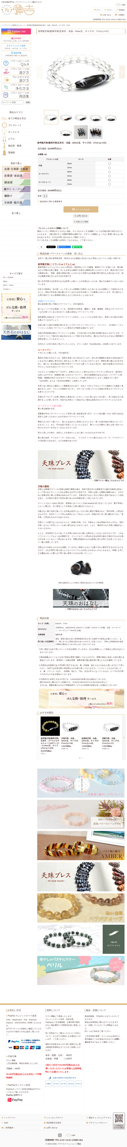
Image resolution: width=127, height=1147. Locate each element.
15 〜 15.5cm (8, 277)
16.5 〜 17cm (8, 285)
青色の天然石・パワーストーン (16, 238)
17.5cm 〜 (7, 289)
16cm (5, 281)
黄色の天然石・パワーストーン (16, 222)
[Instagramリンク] (60, 1135)
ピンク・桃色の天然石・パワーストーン (16, 248)
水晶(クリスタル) (46, 301)
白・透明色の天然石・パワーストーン (16, 258)
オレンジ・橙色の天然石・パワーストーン (16, 227)
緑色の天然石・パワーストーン (16, 232)
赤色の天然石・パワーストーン (16, 217)
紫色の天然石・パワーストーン (16, 253)
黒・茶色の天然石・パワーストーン (16, 263)
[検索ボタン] (28, 102)
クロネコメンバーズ (59, 1044)
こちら (95, 1031)
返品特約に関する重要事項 (50, 201)
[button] (40, 72)
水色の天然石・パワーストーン (16, 243)
